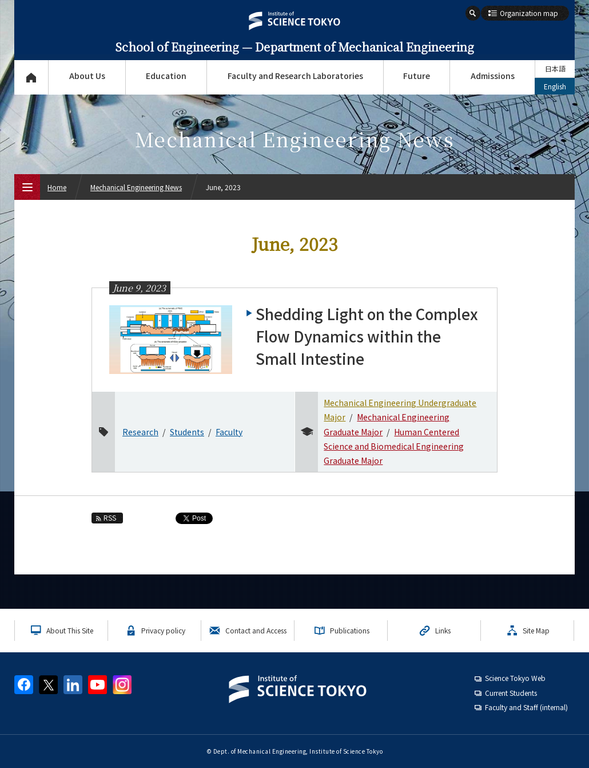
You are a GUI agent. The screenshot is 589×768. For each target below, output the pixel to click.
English (555, 86)
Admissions (493, 75)
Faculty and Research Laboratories (295, 75)
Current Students (511, 693)
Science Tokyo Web (515, 678)
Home (56, 187)
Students (187, 432)
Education (166, 75)
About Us (87, 75)
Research (140, 432)
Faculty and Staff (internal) (526, 707)
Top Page (31, 77)
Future (416, 75)
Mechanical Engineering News (136, 187)
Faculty (229, 432)
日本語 (555, 68)
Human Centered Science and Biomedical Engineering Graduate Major (394, 446)
